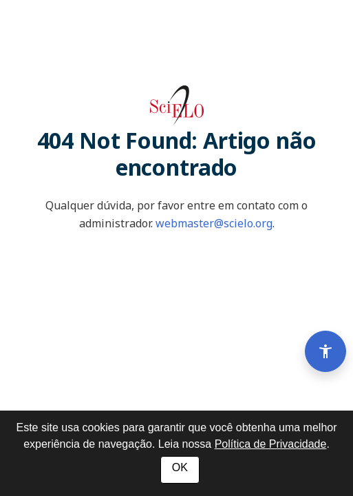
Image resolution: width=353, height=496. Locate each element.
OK (180, 467)
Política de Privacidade (271, 444)
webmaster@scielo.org (214, 223)
